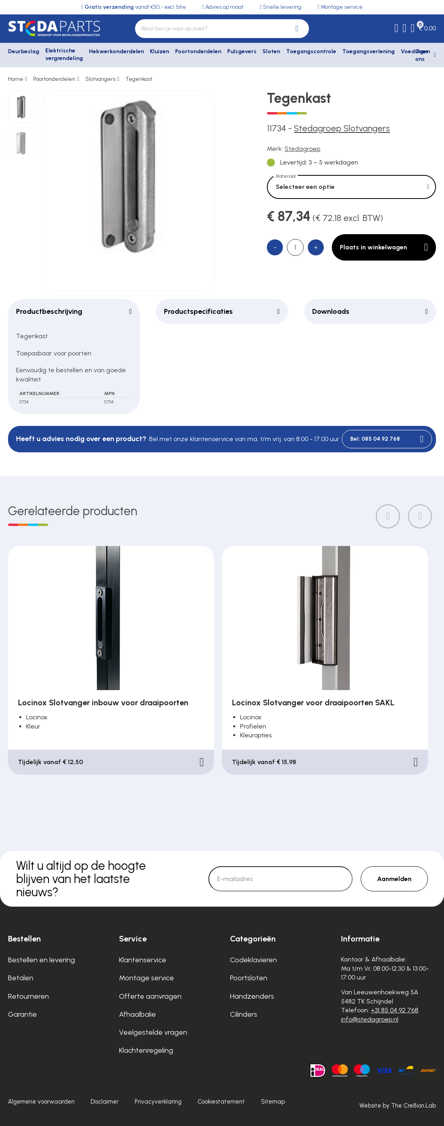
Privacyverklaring (158, 1101)
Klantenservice (142, 959)
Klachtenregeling (146, 1050)
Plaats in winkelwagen (384, 247)
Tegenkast (138, 79)
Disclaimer (105, 1101)
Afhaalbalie (137, 1014)
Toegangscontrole (311, 51)
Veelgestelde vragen (153, 1032)
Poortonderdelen (198, 51)
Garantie (22, 1014)
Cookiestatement (221, 1101)
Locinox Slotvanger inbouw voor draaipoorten (103, 702)
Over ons (421, 55)
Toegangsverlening (368, 51)
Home (15, 79)
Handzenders (252, 996)
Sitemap (273, 1101)
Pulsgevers (241, 51)
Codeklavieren (253, 959)
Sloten (271, 51)
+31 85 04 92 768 (394, 1010)
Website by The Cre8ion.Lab (397, 1105)
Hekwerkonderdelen (116, 51)
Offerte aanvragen (150, 996)
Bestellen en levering (41, 959)
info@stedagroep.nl (369, 1019)
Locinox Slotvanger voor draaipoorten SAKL (313, 702)
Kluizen (159, 51)
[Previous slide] (388, 516)
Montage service (146, 977)
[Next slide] (420, 516)
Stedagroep (302, 149)
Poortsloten (248, 977)
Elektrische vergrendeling (64, 54)
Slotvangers (100, 79)
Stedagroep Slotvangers (342, 128)
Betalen (20, 977)
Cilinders (243, 1014)
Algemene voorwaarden (41, 1101)
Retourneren (28, 996)
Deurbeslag (23, 51)
